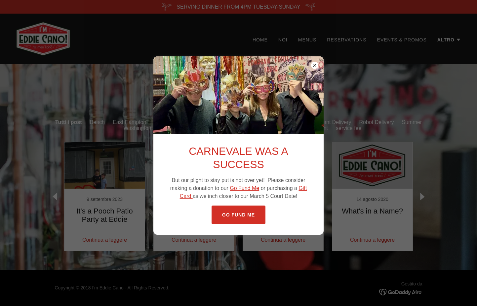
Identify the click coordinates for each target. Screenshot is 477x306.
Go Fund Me (244, 188)
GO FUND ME (238, 214)
